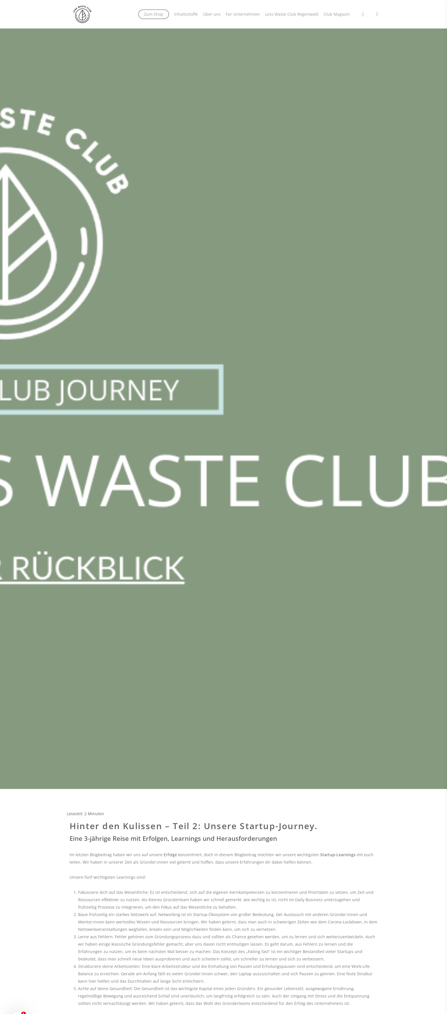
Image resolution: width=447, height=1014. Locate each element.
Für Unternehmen (243, 14)
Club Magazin (337, 14)
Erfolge (170, 854)
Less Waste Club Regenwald (291, 14)
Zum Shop (153, 14)
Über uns (212, 14)
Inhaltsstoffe (186, 14)
